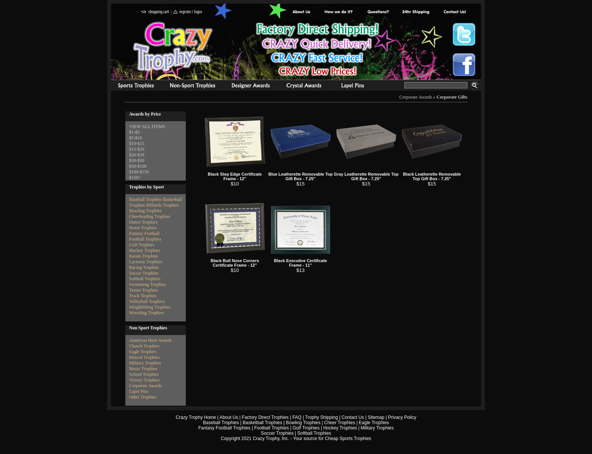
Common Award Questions (378, 12)
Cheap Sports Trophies (348, 438)
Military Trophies (145, 363)
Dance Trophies (143, 222)
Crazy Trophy (173, 46)
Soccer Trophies (144, 273)
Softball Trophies (144, 278)
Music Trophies (143, 368)
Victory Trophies (144, 380)
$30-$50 (136, 160)
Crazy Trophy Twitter (464, 34)
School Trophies (144, 374)
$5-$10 (135, 138)
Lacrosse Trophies (145, 261)
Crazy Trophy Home (196, 417)
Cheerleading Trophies (149, 216)
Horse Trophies (143, 227)
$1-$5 (134, 132)
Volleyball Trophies (147, 301)
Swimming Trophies (147, 284)
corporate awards (250, 86)
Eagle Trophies (142, 351)
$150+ (135, 177)
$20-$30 (136, 155)
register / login (187, 12)
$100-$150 (139, 171)
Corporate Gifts (451, 97)
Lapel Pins (138, 391)
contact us (454, 12)
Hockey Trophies (144, 250)
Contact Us (353, 417)
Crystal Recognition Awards (303, 86)
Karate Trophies (143, 256)
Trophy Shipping (321, 417)
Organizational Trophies (192, 86)
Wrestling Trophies (146, 312)
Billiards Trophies (162, 205)
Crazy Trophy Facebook (464, 64)
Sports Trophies (132, 86)
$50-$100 (137, 166)
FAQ (296, 417)
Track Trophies (143, 295)
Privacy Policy (402, 417)
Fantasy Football (144, 233)
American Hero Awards (150, 340)
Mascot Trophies (144, 357)
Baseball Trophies (145, 199)
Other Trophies (142, 397)
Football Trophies (145, 239)
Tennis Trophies (143, 290)
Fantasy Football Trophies (224, 428)
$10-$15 (136, 143)
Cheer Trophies (339, 422)
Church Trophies (144, 346)
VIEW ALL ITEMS (147, 126)
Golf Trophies (141, 244)
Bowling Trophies (145, 210)
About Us (301, 12)
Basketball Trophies (262, 422)
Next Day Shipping (415, 12)
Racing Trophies (144, 267)
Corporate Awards (415, 97)
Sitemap (376, 417)
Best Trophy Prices (317, 50)
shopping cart (155, 12)
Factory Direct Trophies (339, 12)
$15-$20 (136, 149)
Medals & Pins (354, 86)
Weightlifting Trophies (149, 307)
